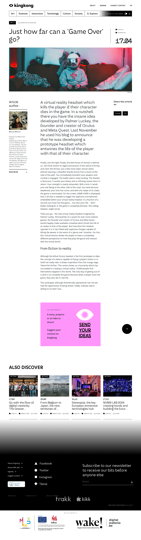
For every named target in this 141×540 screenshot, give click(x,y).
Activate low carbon (115, 13)
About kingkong (15, 463)
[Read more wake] (98, 523)
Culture (67, 14)
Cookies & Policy (31, 495)
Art (13, 14)
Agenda (103, 5)
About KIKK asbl (15, 467)
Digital (121, 29)
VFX (125, 113)
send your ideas (85, 330)
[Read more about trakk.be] (63, 499)
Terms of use (12, 495)
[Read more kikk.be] (83, 499)
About (93, 5)
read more (18, 172)
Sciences (23, 14)
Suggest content (118, 5)
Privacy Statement (52, 495)
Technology (53, 14)
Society (79, 14)
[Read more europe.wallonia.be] (42, 523)
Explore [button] (92, 13)
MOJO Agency (129, 505)
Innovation (37, 14)
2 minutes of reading (28, 22)
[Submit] (131, 482)
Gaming (117, 113)
